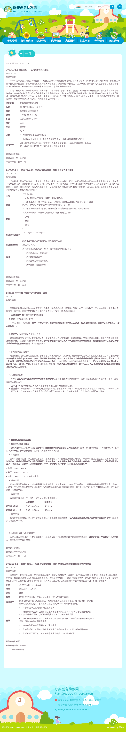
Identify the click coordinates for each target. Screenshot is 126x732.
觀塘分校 (41, 39)
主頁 (7, 63)
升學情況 (99, 39)
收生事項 (85, 39)
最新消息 (14, 63)
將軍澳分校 (27, 39)
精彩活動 (56, 39)
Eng (120, 7)
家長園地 (70, 39)
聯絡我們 (114, 39)
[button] (27, 54)
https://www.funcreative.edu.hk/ (74, 709)
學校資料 (12, 39)
